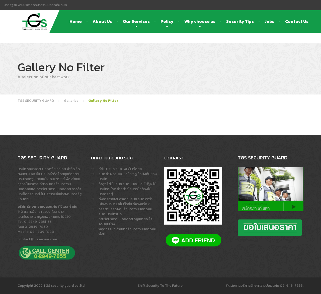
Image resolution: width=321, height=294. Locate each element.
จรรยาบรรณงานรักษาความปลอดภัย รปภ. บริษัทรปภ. (125, 212)
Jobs (269, 21)
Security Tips (240, 21)
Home (75, 21)
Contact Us (296, 21)
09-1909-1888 (42, 231)
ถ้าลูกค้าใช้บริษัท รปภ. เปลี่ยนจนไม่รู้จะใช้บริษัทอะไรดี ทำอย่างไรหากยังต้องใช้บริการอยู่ (127, 189)
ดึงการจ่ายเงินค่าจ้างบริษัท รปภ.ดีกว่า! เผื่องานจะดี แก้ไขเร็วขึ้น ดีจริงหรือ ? (126, 202)
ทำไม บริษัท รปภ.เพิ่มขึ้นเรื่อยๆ (120, 169)
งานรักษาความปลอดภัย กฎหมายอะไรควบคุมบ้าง (125, 222)
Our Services (136, 21)
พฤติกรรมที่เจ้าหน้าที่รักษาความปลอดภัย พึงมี (127, 232)
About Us (102, 21)
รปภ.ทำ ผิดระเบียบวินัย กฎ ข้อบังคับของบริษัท (128, 176)
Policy (167, 21)
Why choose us (199, 21)
